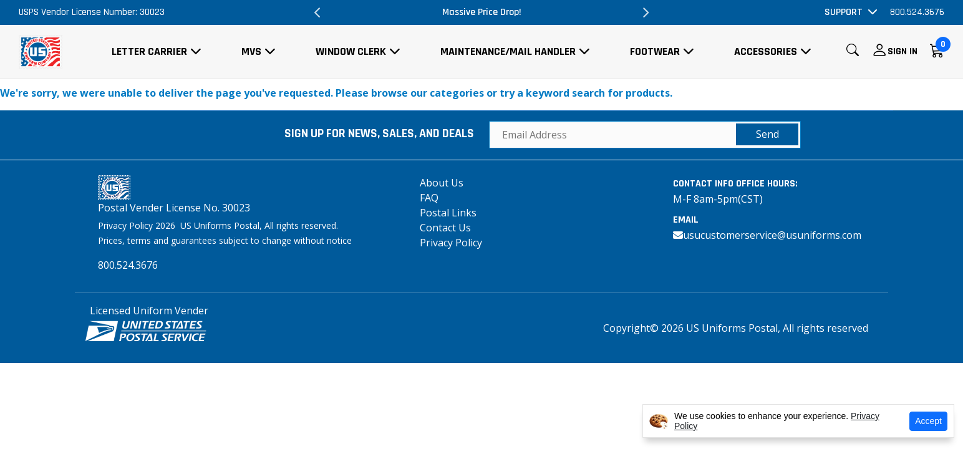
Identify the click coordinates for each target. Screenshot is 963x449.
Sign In (902, 51)
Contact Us (445, 227)
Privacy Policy (451, 242)
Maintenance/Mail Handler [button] (508, 51)
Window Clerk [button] (351, 51)
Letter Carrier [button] (149, 51)
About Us (441, 183)
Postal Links (448, 213)
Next (645, 12)
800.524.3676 (917, 12)
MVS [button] (251, 51)
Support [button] (844, 12)
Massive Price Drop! (481, 12)
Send (767, 134)
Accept (928, 421)
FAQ (429, 198)
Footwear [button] (655, 51)
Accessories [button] (765, 51)
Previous (318, 12)
